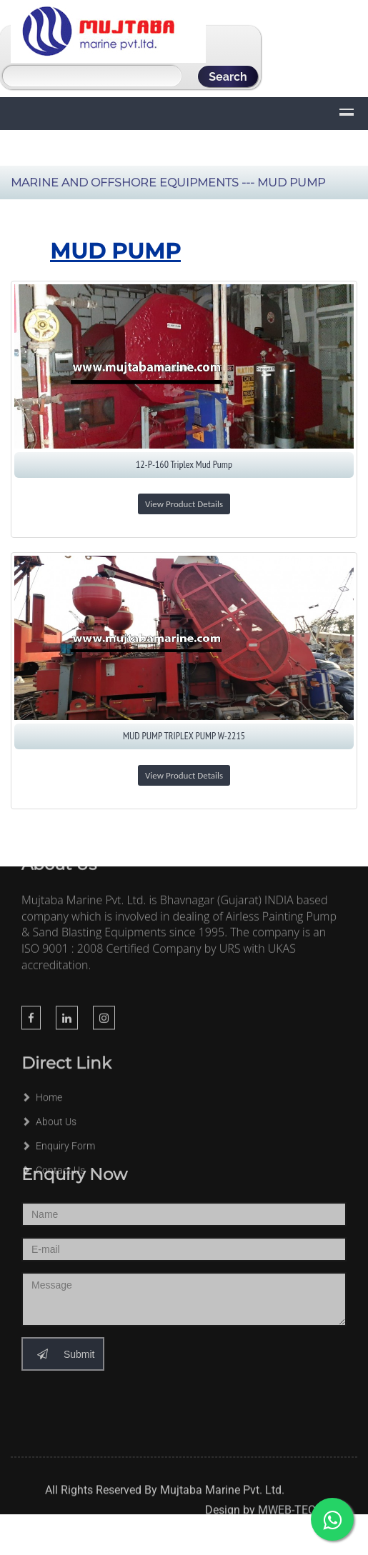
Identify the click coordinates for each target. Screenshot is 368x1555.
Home (41, 1085)
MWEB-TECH (290, 1514)
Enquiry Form (58, 1134)
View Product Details (184, 504)
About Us (48, 1110)
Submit (62, 1335)
